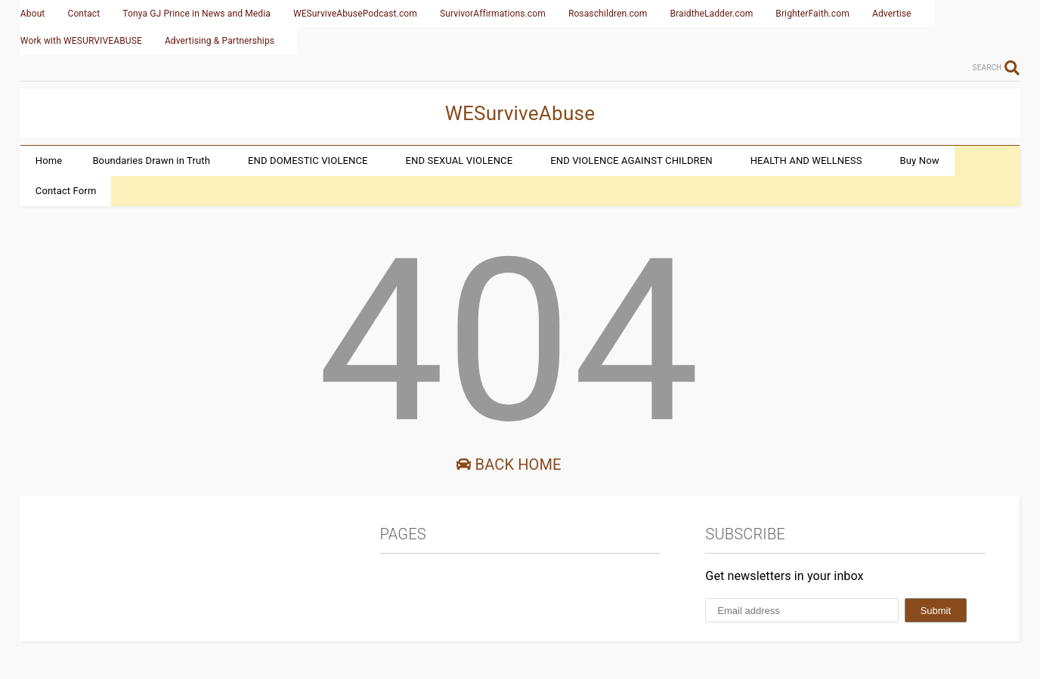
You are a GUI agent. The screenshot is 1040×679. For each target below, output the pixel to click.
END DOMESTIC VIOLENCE (308, 160)
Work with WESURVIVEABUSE (81, 40)
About (32, 13)
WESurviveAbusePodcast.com (355, 13)
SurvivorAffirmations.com (493, 13)
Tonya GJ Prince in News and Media (196, 13)
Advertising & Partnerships (219, 40)
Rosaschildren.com (608, 13)
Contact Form (66, 190)
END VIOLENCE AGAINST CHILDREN (631, 160)
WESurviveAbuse (520, 113)
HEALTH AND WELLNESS (806, 160)
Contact (83, 13)
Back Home (508, 464)
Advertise (892, 13)
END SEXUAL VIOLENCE (459, 160)
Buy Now (919, 160)
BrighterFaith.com (812, 13)
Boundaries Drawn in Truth (151, 160)
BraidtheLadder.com (712, 13)
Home (49, 160)
